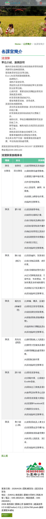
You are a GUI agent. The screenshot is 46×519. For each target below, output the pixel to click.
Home (18, 44)
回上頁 (4, 456)
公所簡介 (27, 44)
